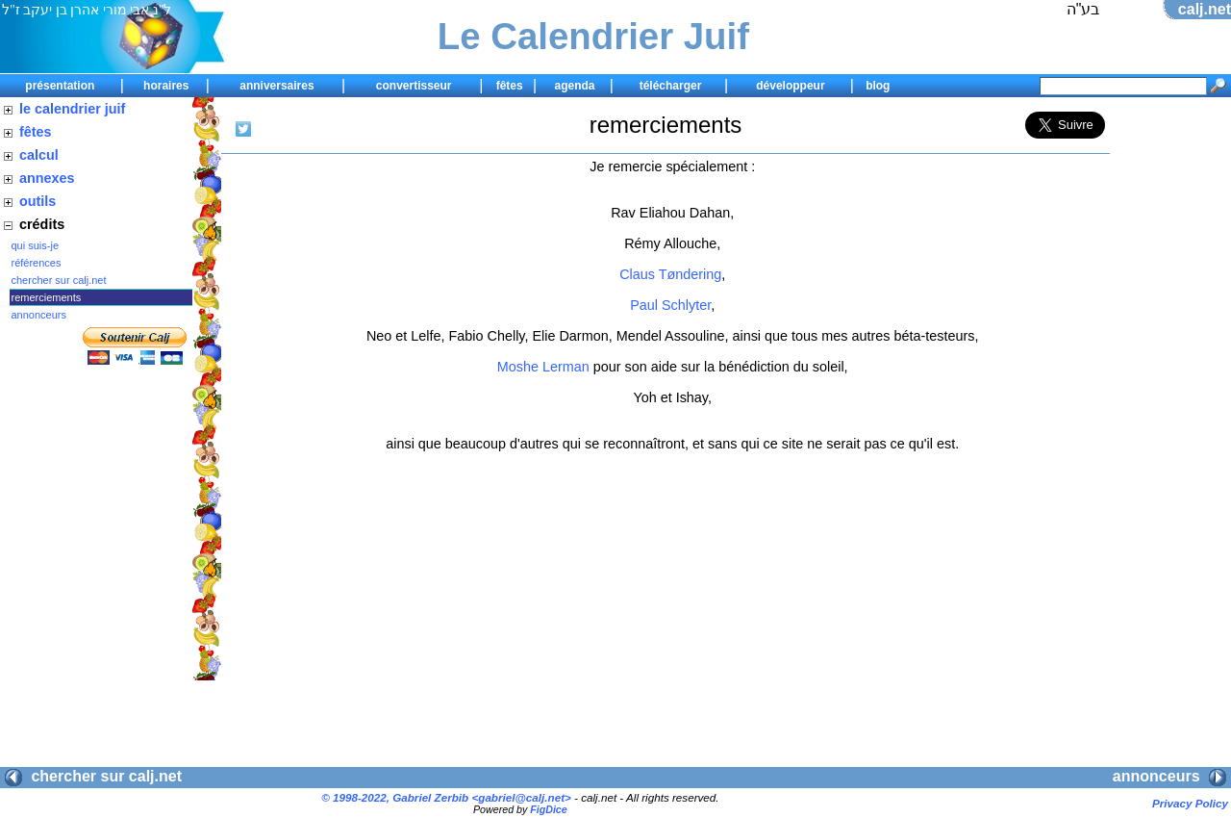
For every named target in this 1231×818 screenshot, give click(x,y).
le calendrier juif (72, 108)
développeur (790, 85)
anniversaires (276, 85)
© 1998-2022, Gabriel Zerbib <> (446, 797)
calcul (39, 155)
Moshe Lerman (543, 366)
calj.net (1204, 9)
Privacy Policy (1190, 803)
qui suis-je (36, 245)
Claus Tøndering (670, 274)
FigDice (548, 809)
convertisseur (414, 85)
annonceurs (39, 314)
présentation (59, 85)
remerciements (47, 297)
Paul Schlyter (670, 305)
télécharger (671, 85)
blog (878, 85)
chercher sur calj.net (59, 280)
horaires (165, 85)
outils (37, 201)
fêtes (509, 85)
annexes (47, 178)
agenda (574, 85)
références (37, 262)
